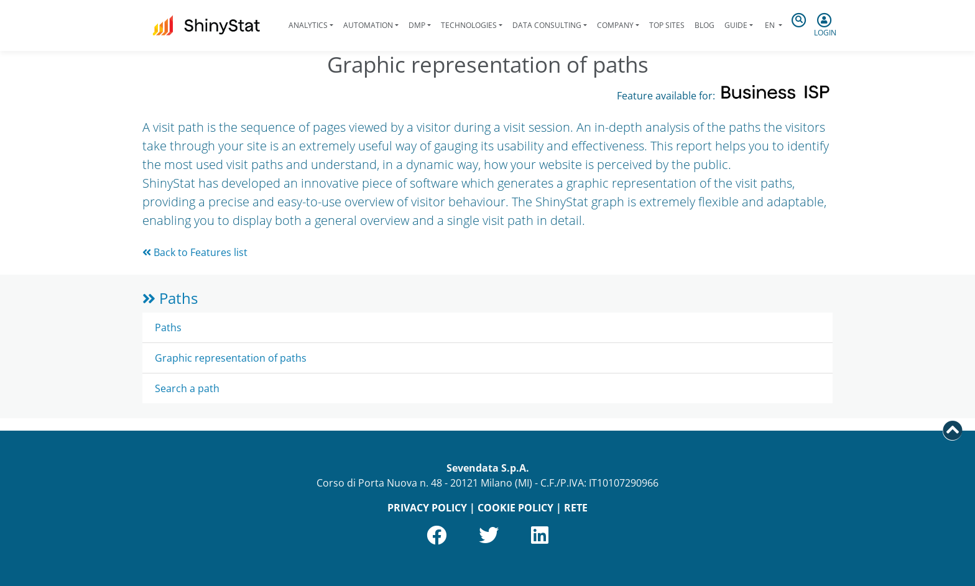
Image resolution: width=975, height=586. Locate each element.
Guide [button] (735, 25)
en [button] (770, 25)
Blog (704, 25)
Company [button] (615, 25)
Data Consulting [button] (546, 25)
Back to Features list (194, 252)
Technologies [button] (469, 25)
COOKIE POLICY (515, 508)
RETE (576, 508)
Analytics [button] (308, 25)
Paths (170, 298)
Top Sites (667, 25)
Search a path (187, 388)
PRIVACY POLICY (427, 508)
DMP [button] (417, 25)
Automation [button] (368, 25)
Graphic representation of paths (231, 358)
